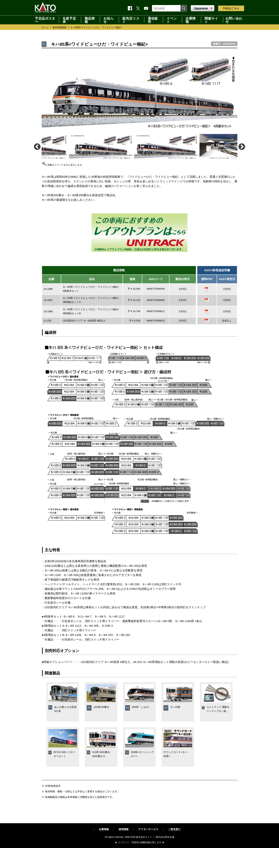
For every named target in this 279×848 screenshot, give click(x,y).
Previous (36, 146)
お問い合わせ (233, 20)
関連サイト (211, 20)
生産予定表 (69, 20)
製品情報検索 (59, 27)
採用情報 (124, 829)
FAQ (231, 8)
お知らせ (108, 20)
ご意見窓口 (174, 829)
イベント (172, 20)
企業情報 (191, 20)
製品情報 (90, 20)
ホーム (45, 27)
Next (241, 146)
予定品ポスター (45, 20)
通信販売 (153, 20)
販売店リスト (130, 20)
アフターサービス (148, 829)
